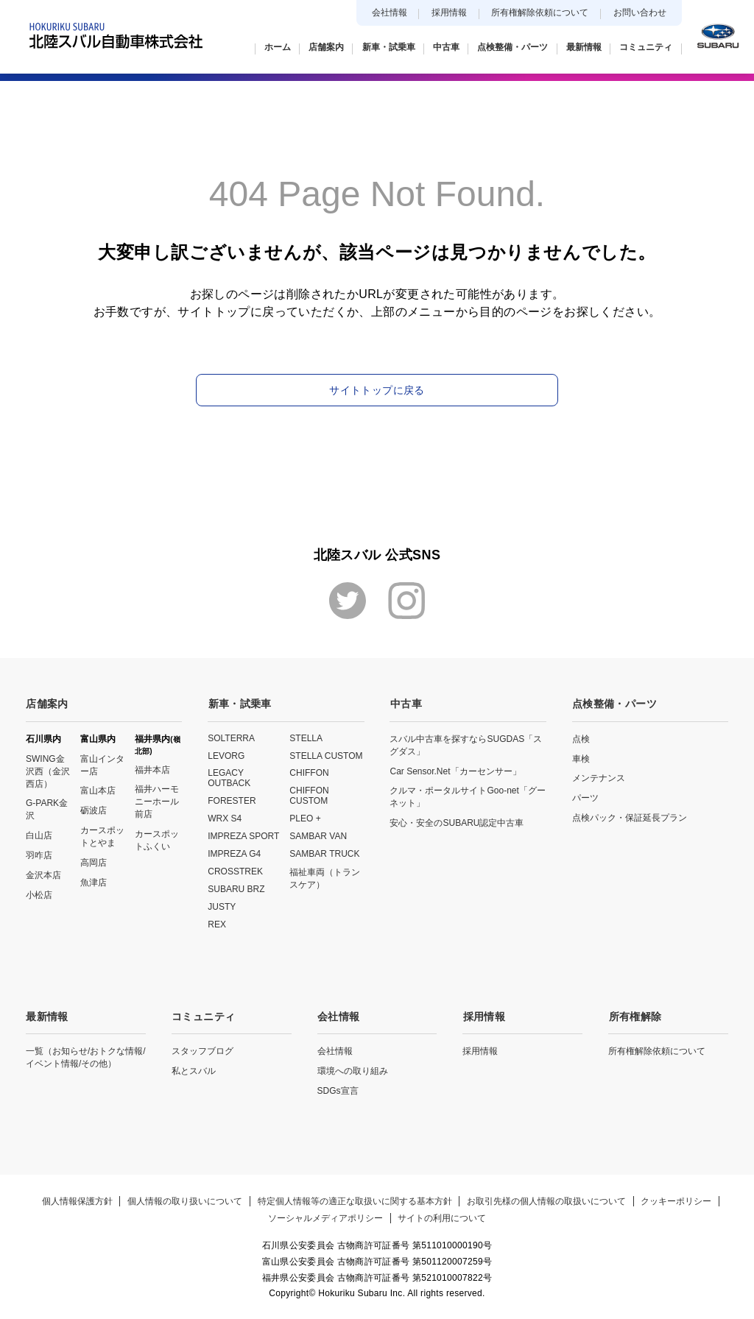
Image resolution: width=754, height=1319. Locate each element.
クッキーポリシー (677, 1200)
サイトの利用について (442, 1217)
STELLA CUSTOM (325, 755)
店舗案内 (47, 704)
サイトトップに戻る (376, 390)
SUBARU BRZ (236, 889)
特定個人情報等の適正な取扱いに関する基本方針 (355, 1200)
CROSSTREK (235, 871)
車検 (581, 758)
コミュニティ (203, 1016)
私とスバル (194, 1070)
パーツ (585, 798)
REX (217, 924)
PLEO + (304, 818)
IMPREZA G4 (234, 854)
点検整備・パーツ (614, 704)
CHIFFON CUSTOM (308, 795)
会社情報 (389, 12)
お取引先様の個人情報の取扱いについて (547, 1200)
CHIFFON (308, 773)
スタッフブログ (202, 1050)
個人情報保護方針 (76, 1200)
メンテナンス (598, 778)
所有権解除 (634, 1016)
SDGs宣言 (338, 1090)
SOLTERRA (231, 737)
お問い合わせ (639, 12)
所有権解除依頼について (539, 12)
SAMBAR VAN (318, 836)
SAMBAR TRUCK (324, 854)
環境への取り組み (352, 1070)
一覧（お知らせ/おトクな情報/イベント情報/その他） (86, 1056)
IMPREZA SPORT (243, 836)
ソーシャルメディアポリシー (325, 1217)
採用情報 (449, 12)
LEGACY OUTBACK (229, 778)
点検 (581, 738)
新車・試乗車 (239, 704)
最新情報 (47, 1016)
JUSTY (222, 907)
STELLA (306, 737)
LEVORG (226, 755)
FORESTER (232, 801)
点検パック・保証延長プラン (629, 818)
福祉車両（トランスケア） (324, 878)
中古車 (405, 704)
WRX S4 (225, 818)
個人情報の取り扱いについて (184, 1200)
